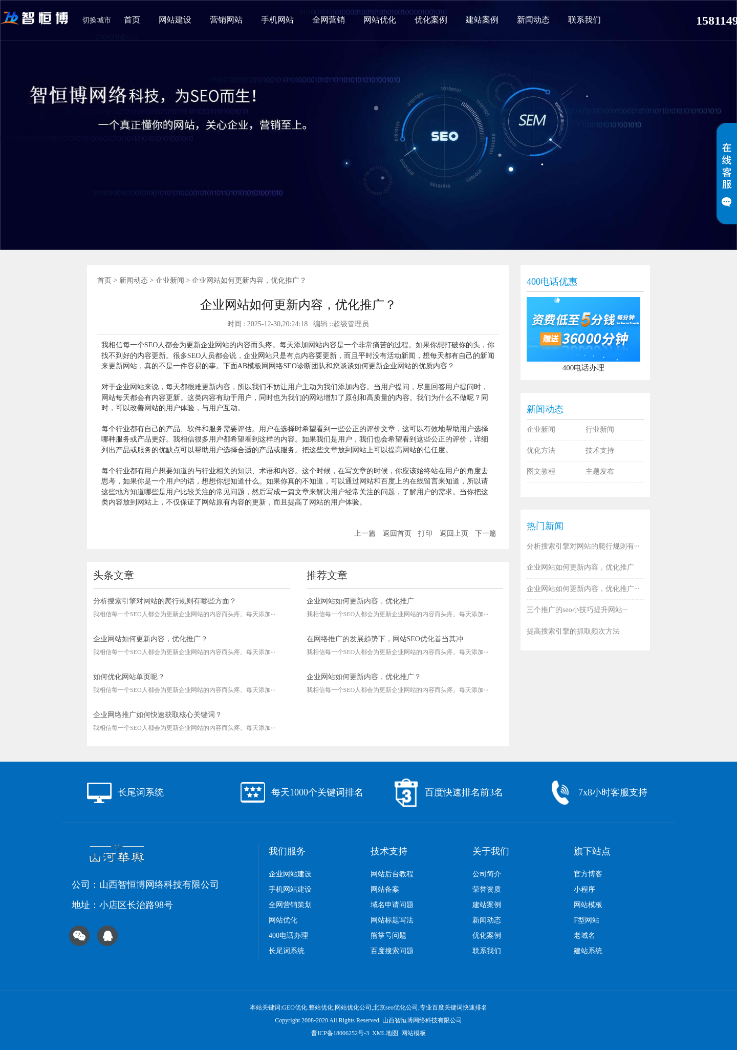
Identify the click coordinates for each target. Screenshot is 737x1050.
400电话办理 (288, 935)
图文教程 (541, 471)
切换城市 (96, 20)
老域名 (584, 935)
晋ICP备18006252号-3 (340, 1033)
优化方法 (541, 450)
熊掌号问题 (388, 935)
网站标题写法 (392, 920)
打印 (425, 533)
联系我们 (584, 19)
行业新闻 (600, 429)
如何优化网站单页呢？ (129, 677)
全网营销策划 (290, 905)
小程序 (584, 889)
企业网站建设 (290, 874)
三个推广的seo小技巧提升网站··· (577, 610)
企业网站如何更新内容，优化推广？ (150, 639)
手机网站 (277, 19)
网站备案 (385, 889)
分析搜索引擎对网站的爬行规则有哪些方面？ (164, 601)
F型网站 (586, 920)
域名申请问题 (392, 905)
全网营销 (328, 19)
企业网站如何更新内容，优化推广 (360, 601)
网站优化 (379, 19)
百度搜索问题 (392, 951)
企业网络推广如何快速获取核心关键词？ (157, 715)
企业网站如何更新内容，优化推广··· (583, 589)
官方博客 (588, 874)
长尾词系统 (287, 951)
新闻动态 (533, 19)
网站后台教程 (392, 874)
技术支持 (600, 450)
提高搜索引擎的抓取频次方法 (573, 631)
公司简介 (486, 874)
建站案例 (482, 19)
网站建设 (175, 19)
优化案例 (431, 19)
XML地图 (385, 1033)
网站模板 (588, 905)
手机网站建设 (290, 889)
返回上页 (454, 533)
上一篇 (365, 533)
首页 (132, 19)
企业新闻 (170, 280)
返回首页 (397, 533)
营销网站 (226, 19)
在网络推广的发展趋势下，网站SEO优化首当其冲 (385, 639)
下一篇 (485, 533)
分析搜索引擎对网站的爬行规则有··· (583, 546)
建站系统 (588, 951)
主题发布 (600, 471)
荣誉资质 (486, 889)
